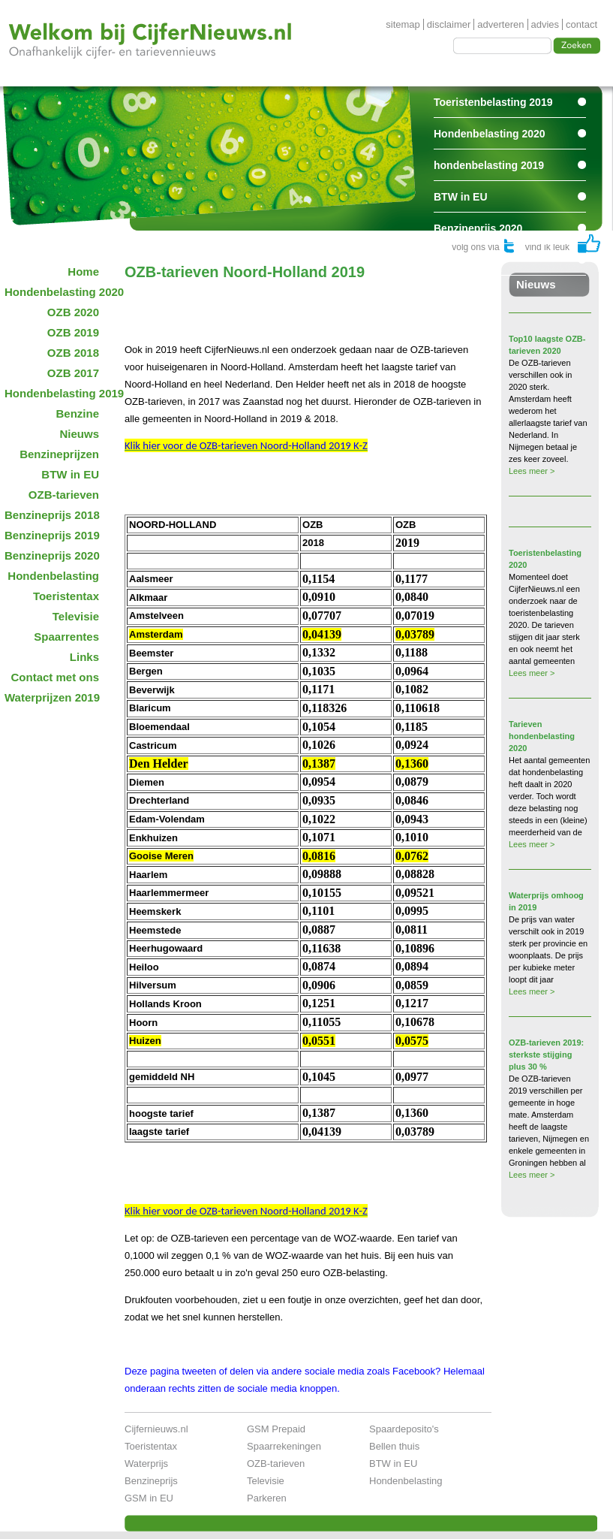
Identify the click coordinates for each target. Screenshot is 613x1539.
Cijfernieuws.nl (156, 1429)
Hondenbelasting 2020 (489, 134)
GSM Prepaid (276, 1429)
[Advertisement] (300, 303)
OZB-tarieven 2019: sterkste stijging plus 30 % (546, 1054)
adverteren (500, 24)
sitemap (403, 24)
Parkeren (267, 1498)
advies (545, 24)
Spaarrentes (464, 260)
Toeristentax (151, 1446)
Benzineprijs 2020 (478, 228)
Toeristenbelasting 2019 (493, 102)
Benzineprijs (151, 1480)
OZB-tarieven (276, 1463)
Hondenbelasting (406, 1480)
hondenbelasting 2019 (489, 165)
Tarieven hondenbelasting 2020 (542, 736)
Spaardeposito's (404, 1429)
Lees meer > (531, 470)
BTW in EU (461, 197)
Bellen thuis (394, 1446)
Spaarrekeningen (284, 1446)
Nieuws (536, 284)
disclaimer (449, 24)
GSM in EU (149, 1498)
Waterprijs (146, 1463)
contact (581, 24)
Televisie (265, 1480)
